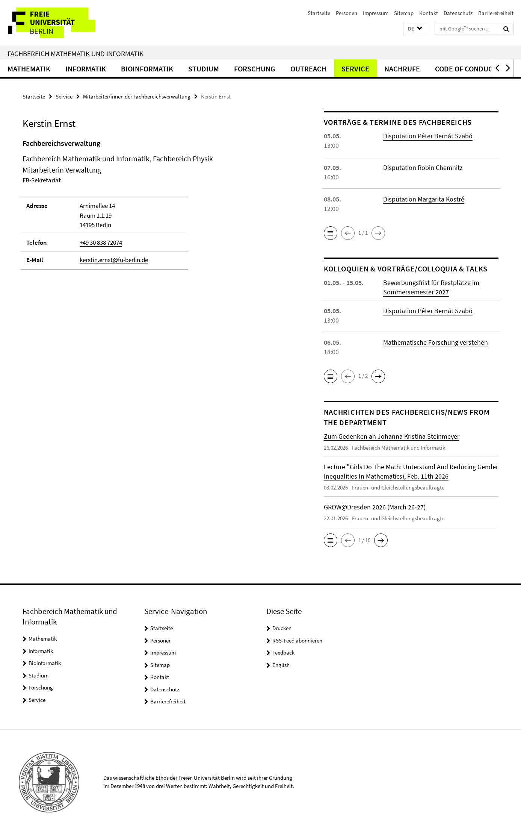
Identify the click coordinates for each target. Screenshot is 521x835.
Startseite (319, 13)
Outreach (308, 68)
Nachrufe (402, 68)
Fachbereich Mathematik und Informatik (75, 53)
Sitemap (404, 13)
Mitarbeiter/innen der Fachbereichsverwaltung (136, 96)
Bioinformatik (147, 68)
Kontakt (428, 13)
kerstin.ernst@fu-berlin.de (114, 260)
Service (355, 68)
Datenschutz (458, 13)
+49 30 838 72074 (101, 242)
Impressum (375, 13)
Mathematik (29, 68)
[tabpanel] (159, 207)
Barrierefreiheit (495, 13)
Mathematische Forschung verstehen (435, 342)
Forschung (254, 68)
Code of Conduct (466, 68)
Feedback (283, 652)
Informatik (85, 68)
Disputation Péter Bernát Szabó (428, 136)
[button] (415, 29)
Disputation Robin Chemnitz (423, 167)
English (281, 664)
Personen (346, 13)
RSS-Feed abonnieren (297, 640)
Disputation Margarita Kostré (423, 199)
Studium (203, 68)
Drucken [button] (281, 628)
